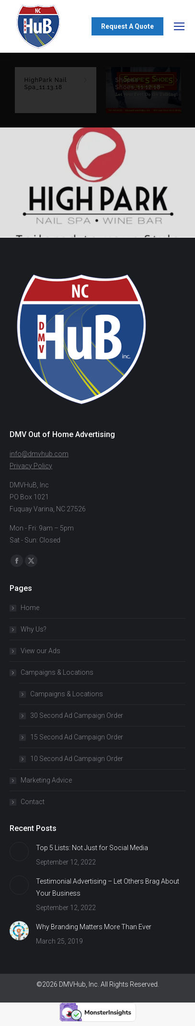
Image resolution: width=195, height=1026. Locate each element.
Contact (33, 802)
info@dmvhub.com (39, 454)
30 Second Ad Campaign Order (76, 715)
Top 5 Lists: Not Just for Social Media (92, 848)
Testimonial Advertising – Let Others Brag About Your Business (107, 887)
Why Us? (33, 629)
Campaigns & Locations (52, 672)
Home (30, 607)
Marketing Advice (46, 780)
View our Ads (40, 651)
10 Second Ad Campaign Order (76, 758)
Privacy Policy (31, 466)
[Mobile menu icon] (179, 26)
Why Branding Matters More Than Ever (93, 927)
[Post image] (19, 851)
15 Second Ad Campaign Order (76, 737)
